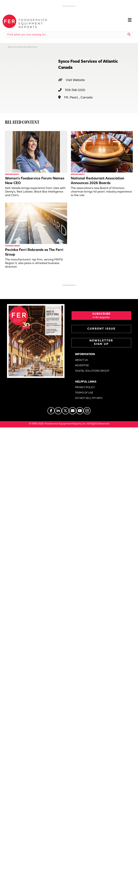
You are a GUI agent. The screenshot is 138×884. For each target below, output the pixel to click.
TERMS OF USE (84, 393)
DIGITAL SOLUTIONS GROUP (92, 371)
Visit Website (75, 80)
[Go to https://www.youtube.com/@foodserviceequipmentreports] (79, 410)
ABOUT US (81, 360)
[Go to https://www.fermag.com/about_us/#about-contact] (72, 410)
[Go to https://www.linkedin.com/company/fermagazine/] (58, 410)
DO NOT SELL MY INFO (88, 398)
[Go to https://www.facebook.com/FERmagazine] (51, 410)
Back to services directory (22, 47)
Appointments (12, 174)
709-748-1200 (75, 90)
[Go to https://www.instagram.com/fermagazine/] (87, 410)
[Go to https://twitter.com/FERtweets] (65, 410)
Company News (12, 246)
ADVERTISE (82, 365)
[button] (101, 315)
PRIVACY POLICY (85, 387)
